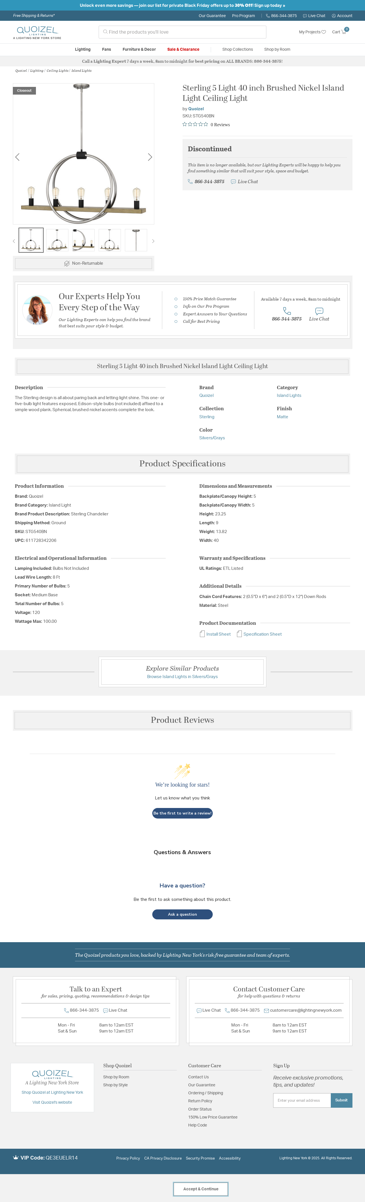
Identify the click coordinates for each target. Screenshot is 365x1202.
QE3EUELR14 (62, 1158)
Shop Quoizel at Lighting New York (52, 1093)
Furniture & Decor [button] (139, 50)
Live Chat (314, 16)
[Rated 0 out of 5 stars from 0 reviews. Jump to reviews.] (206, 124)
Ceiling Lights (57, 70)
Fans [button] (106, 50)
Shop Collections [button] (237, 50)
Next (150, 157)
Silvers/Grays (212, 438)
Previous (17, 157)
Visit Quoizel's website (52, 1103)
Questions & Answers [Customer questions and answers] (182, 852)
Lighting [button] (83, 50)
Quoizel (21, 70)
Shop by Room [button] (277, 50)
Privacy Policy (128, 1158)
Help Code (197, 1125)
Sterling (206, 417)
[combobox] (182, 32)
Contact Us (198, 1077)
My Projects (312, 32)
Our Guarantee (212, 16)
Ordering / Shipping (205, 1093)
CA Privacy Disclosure (163, 1158)
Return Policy (200, 1101)
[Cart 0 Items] (342, 32)
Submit (341, 1100)
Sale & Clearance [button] (183, 50)
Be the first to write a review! (182, 813)
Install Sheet (215, 634)
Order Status (200, 1109)
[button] (342, 16)
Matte (282, 417)
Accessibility (230, 1158)
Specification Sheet (259, 634)
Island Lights (82, 70)
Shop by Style (115, 1085)
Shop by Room (116, 1077)
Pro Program (243, 16)
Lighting (37, 70)
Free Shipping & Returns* (33, 16)
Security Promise (200, 1158)
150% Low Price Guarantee (213, 1117)
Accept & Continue (200, 1189)
